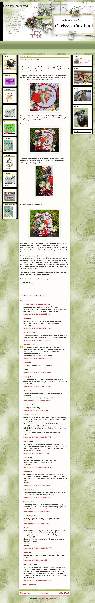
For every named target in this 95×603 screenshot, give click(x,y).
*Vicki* (26, 441)
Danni (25, 552)
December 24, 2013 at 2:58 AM (37, 437)
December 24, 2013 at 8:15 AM (36, 485)
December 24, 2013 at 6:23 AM (37, 467)
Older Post (64, 593)
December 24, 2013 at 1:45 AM (36, 400)
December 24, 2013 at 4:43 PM (36, 560)
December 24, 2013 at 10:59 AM (37, 548)
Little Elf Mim (31, 116)
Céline (26, 363)
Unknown (27, 344)
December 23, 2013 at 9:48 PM (37, 340)
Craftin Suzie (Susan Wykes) (35, 304)
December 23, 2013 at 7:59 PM (36, 314)
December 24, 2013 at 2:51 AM (36, 410)
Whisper (26, 502)
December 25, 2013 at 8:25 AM (37, 580)
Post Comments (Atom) (50, 598)
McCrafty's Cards (30, 516)
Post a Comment (29, 585)
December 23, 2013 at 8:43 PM (36, 328)
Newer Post (25, 593)
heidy (25, 457)
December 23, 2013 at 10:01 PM (37, 358)
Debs (25, 471)
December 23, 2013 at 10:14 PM (37, 372)
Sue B (26, 528)
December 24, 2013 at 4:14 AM (36, 453)
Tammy (26, 377)
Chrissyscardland (15, 6)
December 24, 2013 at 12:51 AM (37, 386)
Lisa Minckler (28, 415)
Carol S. (26, 490)
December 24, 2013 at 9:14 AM (36, 511)
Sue (25, 318)
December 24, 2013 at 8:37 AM (36, 497)
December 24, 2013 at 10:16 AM (37, 523)
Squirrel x (27, 332)
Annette (26, 405)
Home (45, 593)
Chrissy (83, 58)
